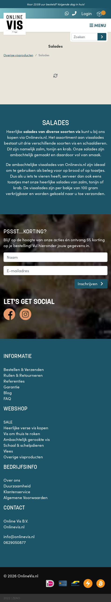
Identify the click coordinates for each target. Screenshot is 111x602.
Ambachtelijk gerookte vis (26, 439)
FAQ (7, 398)
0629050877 (14, 542)
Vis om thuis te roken (21, 433)
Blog (7, 392)
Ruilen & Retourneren (23, 375)
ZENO (16, 598)
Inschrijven (91, 283)
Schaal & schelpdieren (23, 445)
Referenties (13, 381)
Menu (98, 25)
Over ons (11, 480)
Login (86, 13)
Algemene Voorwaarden (25, 497)
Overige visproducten (18, 55)
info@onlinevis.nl (19, 536)
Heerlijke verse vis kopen (25, 427)
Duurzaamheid (17, 486)
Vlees (8, 451)
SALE (8, 422)
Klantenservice (16, 491)
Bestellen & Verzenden (23, 369)
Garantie (11, 387)
